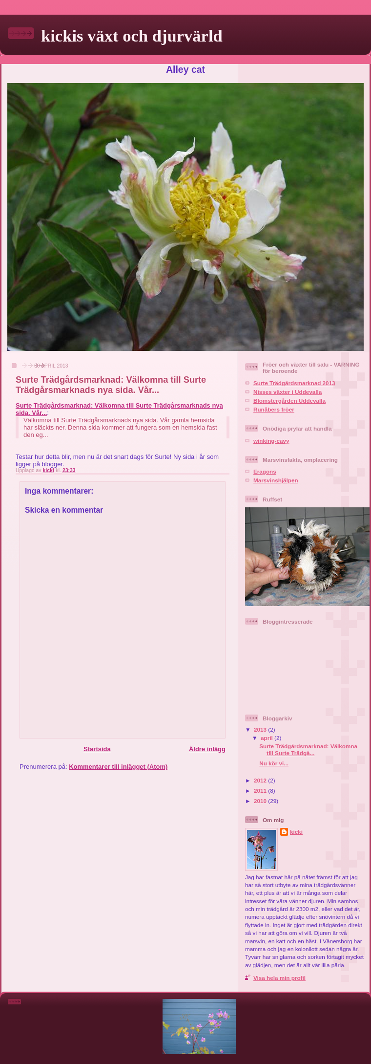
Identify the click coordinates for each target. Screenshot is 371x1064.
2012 (261, 780)
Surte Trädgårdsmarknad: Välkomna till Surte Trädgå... (308, 749)
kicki (296, 831)
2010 (261, 801)
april (267, 738)
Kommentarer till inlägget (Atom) (118, 766)
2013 (261, 729)
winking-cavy (271, 440)
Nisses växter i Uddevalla (287, 392)
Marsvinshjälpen (275, 480)
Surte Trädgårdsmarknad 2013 (294, 383)
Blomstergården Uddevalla (289, 400)
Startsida (97, 749)
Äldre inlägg (207, 749)
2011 (261, 790)
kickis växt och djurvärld (132, 35)
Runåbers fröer (273, 409)
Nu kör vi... (274, 763)
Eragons (264, 471)
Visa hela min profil (279, 978)
